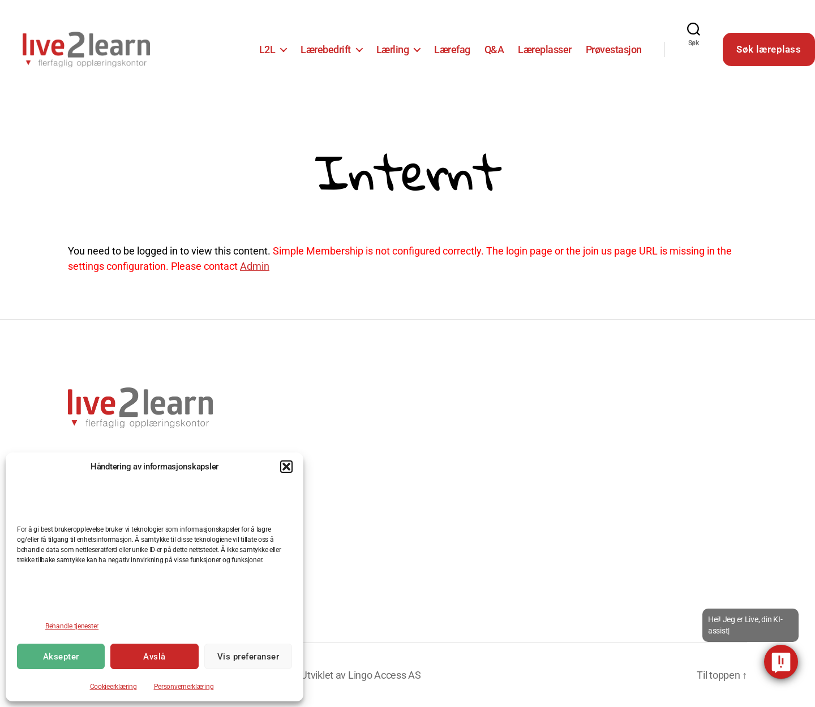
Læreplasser (545, 49)
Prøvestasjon (614, 49)
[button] (286, 466)
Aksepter (61, 657)
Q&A (494, 49)
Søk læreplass (768, 49)
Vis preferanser (248, 657)
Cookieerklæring (113, 687)
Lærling (392, 49)
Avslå (154, 657)
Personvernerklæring (184, 687)
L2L (267, 49)
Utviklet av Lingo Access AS (361, 675)
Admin (254, 266)
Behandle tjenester (71, 626)
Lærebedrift (326, 49)
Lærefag (452, 49)
